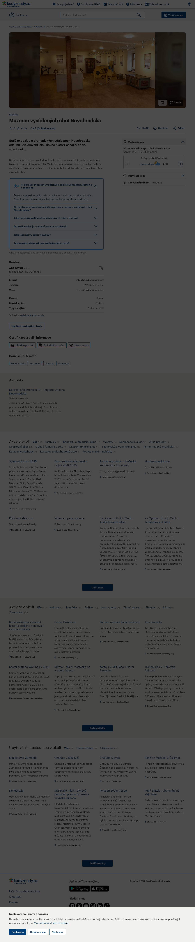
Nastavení (57, 931)
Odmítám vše (38, 931)
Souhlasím (18, 931)
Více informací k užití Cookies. (51, 922)
